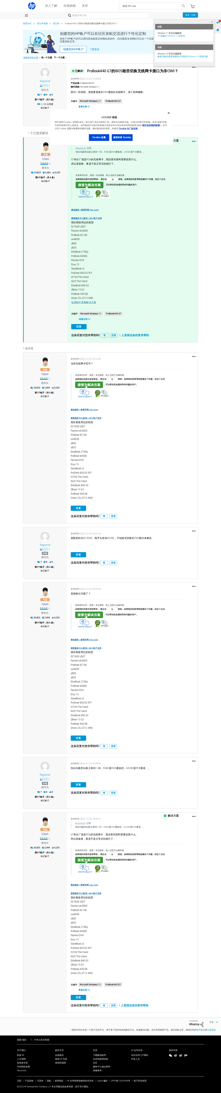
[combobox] (107, 15)
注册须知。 (212, 1028)
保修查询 (97, 1069)
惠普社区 (27, 23)
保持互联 (173, 1048)
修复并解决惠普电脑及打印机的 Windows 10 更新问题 (182, 56)
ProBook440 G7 (113, 101)
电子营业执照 (140, 1079)
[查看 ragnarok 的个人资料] (45, 81)
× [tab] (212, 22)
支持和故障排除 (100, 1057)
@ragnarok (81, 147)
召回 (19, 1079)
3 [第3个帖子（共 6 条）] (37, 565)
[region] (111, 127)
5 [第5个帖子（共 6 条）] (37, 795)
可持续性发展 (23, 1065)
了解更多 (94, 49)
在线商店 (59, 1053)
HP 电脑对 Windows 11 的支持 (171, 36)
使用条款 (200, 1028)
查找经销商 (60, 1061)
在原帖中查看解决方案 (83, 301)
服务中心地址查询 (101, 1065)
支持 (95, 1048)
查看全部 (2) (84, 106)
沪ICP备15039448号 (120, 1079)
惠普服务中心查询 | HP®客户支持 (86, 218)
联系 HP (20, 1053)
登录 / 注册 (190, 15)
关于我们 (21, 1048)
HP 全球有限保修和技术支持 (80, 1079)
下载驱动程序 (99, 1053)
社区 (95, 1061)
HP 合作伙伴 (137, 1048)
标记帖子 (45, 107)
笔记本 (56, 23)
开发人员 (135, 1057)
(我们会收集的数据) (151, 125)
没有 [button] (113, 334)
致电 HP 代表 (61, 1057)
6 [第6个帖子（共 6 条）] (38, 176)
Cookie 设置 (99, 137)
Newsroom (21, 1069)
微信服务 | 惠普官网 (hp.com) (85, 209)
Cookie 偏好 (102, 1079)
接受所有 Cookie (122, 137)
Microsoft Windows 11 (90, 101)
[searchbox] (149, 6)
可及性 (40, 1079)
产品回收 (29, 1079)
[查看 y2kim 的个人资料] (46, 158)
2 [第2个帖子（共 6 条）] (37, 391)
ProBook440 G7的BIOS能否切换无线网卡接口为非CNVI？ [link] (91, 23)
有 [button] (104, 334)
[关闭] (168, 113)
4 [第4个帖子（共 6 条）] (37, 621)
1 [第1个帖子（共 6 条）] (37, 99)
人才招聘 (21, 1057)
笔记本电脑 (42, 23)
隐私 (49, 1079)
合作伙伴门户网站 (139, 1053)
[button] (193, 67)
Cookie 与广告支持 (128, 128)
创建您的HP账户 (73, 49)
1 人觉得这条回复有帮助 (134, 334)
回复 (78, 325)
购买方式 (59, 1048)
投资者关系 (22, 1061)
